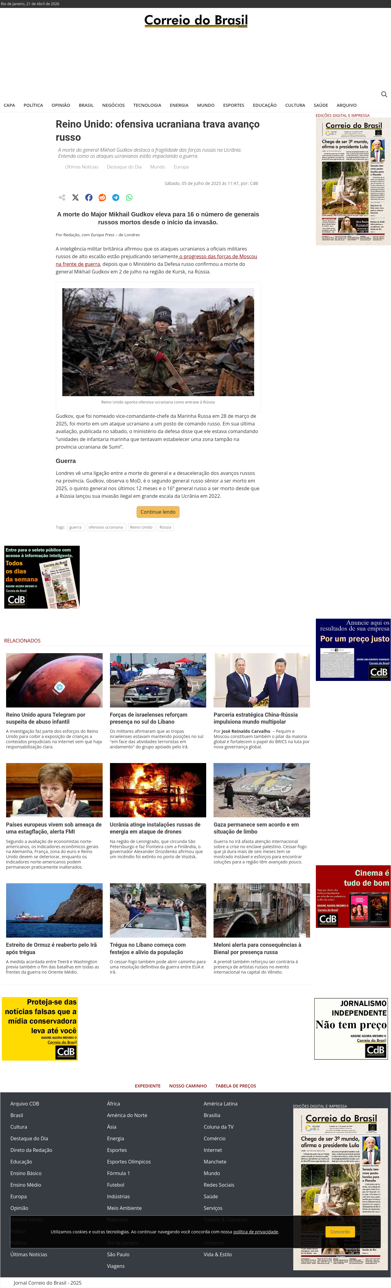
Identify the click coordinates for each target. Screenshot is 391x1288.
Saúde (321, 105)
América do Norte (127, 1115)
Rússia (165, 527)
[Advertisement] (195, 62)
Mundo (205, 105)
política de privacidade (255, 1232)
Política (33, 105)
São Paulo (118, 1254)
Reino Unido (141, 527)
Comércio (214, 1138)
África (113, 1103)
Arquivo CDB (24, 1103)
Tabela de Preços (235, 1086)
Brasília (212, 1115)
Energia (179, 105)
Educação (265, 105)
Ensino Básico (26, 1173)
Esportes (233, 105)
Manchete (215, 1161)
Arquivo (346, 105)
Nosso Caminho (188, 1086)
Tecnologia (147, 105)
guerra (75, 527)
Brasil (86, 105)
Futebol (115, 1184)
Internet (213, 1150)
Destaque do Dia (124, 167)
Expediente (148, 1086)
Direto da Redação (31, 1150)
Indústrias (118, 1196)
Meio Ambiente (124, 1208)
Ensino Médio (25, 1184)
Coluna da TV (219, 1126)
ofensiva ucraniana (106, 527)
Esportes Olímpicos (129, 1161)
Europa (181, 167)
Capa (9, 105)
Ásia (112, 1126)
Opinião (61, 105)
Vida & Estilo (218, 1254)
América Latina (221, 1103)
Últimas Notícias (82, 167)
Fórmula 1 (118, 1173)
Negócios (113, 105)
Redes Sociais (219, 1184)
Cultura (295, 105)
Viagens (116, 1266)
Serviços (213, 1208)
